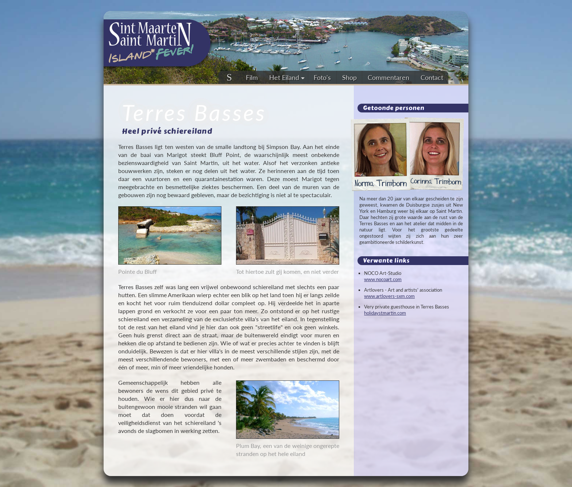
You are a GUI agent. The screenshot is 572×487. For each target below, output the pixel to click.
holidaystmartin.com (385, 313)
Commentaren (388, 77)
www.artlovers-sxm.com (389, 296)
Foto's (322, 77)
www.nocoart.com (383, 279)
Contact (432, 77)
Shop (349, 77)
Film (252, 77)
